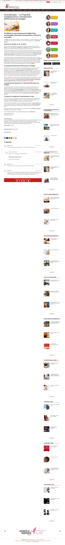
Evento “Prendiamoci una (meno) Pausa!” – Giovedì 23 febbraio (55, 156)
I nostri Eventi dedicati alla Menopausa (50, 152)
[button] (51, 105)
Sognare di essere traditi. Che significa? (54, 510)
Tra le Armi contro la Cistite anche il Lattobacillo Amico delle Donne (54, 198)
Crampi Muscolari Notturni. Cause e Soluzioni (54, 416)
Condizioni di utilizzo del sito (23, 540)
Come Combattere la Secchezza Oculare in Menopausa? (53, 94)
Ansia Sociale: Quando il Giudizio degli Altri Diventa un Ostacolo (54, 469)
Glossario (46, 540)
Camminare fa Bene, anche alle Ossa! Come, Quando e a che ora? (55, 125)
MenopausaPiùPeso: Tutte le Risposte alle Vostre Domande (55, 72)
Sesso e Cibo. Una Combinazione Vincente (54, 344)
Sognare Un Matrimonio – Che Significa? (54, 488)
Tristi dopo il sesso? (53, 135)
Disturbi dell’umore (48, 443)
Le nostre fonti (30, 540)
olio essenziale (12, 78)
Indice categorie (42, 540)
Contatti (49, 540)
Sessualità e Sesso (8, 12)
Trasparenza (38, 540)
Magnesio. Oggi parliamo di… (55, 249)
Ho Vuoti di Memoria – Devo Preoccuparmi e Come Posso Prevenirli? (55, 303)
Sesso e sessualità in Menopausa (52, 318)
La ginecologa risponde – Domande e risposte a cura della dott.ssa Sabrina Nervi (54, 375)
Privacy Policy (17, 540)
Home (5, 12)
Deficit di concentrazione (50, 277)
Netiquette (33, 540)
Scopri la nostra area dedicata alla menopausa (51, 110)
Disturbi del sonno (48, 401)
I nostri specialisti (48, 68)
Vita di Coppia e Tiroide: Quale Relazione (54, 82)
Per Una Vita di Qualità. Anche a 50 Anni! (54, 446)
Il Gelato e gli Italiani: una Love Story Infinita (54, 239)
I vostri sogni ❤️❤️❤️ (49, 484)
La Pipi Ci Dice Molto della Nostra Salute (54, 363)
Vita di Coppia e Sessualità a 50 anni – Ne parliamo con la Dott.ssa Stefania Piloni (55, 322)
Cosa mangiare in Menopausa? (51, 235)
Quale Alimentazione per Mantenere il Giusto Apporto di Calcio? (55, 261)
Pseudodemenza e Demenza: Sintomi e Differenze (55, 280)
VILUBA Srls (36, 539)
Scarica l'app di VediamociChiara (52, 60)
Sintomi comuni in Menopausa (51, 194)
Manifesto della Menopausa (54, 208)
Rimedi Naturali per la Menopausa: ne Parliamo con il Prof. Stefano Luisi (55, 114)
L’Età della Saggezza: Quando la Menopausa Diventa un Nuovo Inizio (54, 179)
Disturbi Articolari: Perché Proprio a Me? (54, 220)
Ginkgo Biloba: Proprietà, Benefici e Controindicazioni (55, 291)
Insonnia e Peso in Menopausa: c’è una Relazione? (53, 427)
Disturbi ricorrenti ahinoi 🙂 (51, 360)
